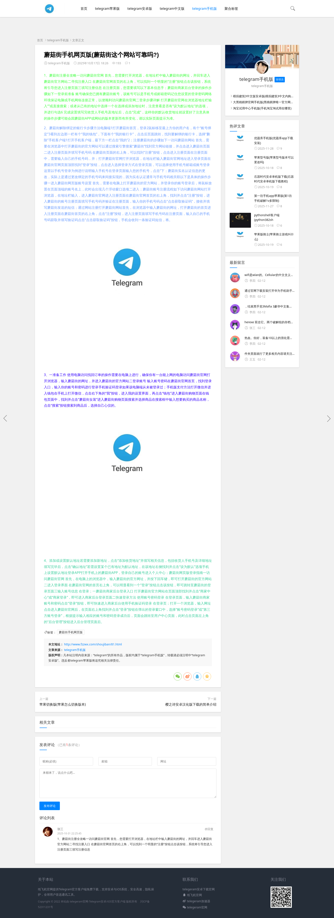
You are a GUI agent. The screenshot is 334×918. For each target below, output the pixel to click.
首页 (84, 8)
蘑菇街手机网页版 (71, 632)
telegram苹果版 (107, 8)
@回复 (209, 829)
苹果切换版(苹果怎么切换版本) (62, 704)
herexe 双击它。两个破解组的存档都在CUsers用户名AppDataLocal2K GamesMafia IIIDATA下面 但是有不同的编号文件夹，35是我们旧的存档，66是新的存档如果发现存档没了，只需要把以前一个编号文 (270, 322)
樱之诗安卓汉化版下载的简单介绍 (190, 704)
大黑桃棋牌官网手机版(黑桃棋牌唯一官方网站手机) (266, 102)
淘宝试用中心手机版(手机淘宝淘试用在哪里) (262, 108)
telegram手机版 (204, 8)
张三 (60, 829)
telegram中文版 (172, 8)
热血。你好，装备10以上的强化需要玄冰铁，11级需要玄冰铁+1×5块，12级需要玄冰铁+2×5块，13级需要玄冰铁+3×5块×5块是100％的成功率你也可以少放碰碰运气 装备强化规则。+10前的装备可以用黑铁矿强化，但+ (270, 338)
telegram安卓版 (139, 8)
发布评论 (50, 806)
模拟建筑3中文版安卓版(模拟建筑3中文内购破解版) (267, 96)
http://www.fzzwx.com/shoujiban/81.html (93, 644)
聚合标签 (231, 8)
